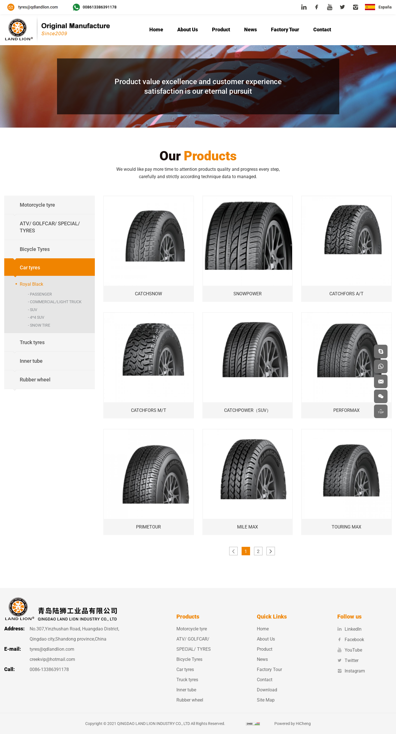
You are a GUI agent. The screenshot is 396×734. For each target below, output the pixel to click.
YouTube (349, 650)
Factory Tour (285, 29)
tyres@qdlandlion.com (52, 649)
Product (221, 29)
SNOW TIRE (40, 325)
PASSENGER (41, 294)
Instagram (351, 671)
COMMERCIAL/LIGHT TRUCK (56, 302)
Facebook (350, 639)
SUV (33, 309)
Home (156, 29)
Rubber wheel (189, 700)
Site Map (266, 700)
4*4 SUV (37, 317)
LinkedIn (349, 629)
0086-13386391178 (49, 669)
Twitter (347, 660)
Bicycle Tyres (189, 659)
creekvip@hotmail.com (52, 659)
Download (267, 690)
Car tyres (185, 669)
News (250, 29)
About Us (187, 29)
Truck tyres (187, 679)
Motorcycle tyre (191, 629)
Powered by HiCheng (297, 723)
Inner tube (186, 690)
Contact (322, 29)
